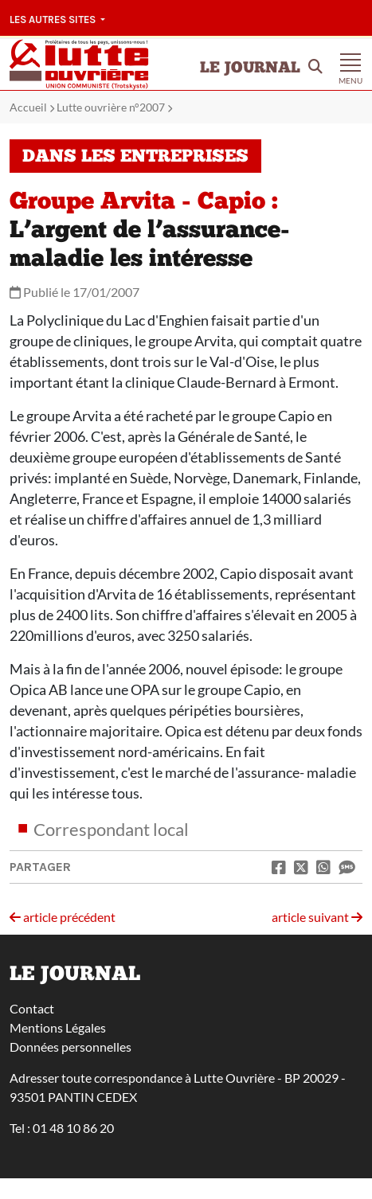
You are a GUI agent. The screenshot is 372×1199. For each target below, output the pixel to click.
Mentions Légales (58, 1027)
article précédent (63, 916)
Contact (32, 1008)
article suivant (317, 916)
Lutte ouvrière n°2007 (111, 107)
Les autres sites (54, 19)
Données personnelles (70, 1046)
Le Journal (250, 68)
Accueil (28, 107)
